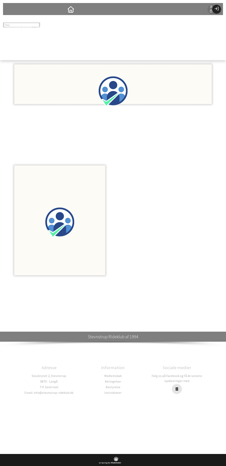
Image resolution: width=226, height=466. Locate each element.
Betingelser (113, 381)
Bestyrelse (113, 387)
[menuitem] (9, 9)
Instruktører (113, 393)
